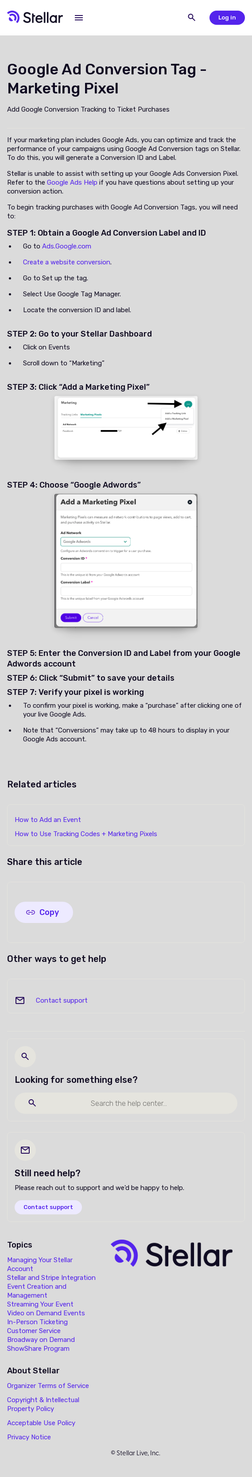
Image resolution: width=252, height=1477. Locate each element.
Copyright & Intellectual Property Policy (43, 1404)
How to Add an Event (48, 820)
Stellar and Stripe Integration (51, 1278)
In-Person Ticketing (37, 1322)
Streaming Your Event (40, 1304)
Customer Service (34, 1331)
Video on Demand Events (46, 1313)
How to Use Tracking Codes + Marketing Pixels (86, 834)
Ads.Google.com (66, 246)
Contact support (62, 1000)
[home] (35, 18)
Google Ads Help (72, 182)
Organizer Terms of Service (48, 1386)
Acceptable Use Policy (41, 1423)
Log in (227, 17)
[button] (78, 17)
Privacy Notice (29, 1437)
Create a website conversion (66, 262)
